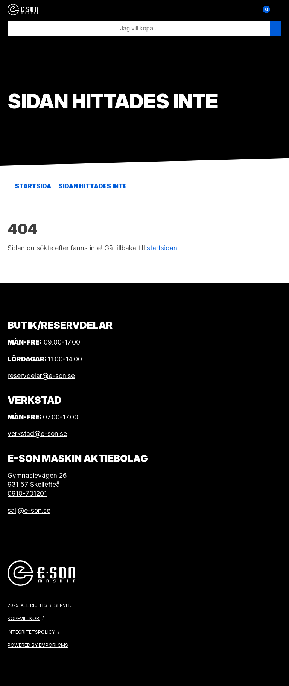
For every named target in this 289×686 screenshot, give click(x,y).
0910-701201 (27, 493)
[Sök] (139, 28)
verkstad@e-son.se (37, 434)
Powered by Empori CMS (38, 645)
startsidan (162, 248)
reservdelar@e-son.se (41, 376)
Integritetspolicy (32, 632)
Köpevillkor (24, 618)
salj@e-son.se (29, 510)
